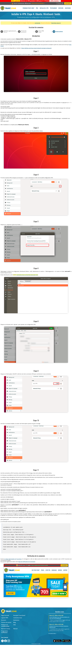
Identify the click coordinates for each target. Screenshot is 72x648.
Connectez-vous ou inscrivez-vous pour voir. (27, 274)
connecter (37, 23)
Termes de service (6, 625)
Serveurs (60, 8)
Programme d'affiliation (4, 634)
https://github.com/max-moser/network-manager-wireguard (36, 48)
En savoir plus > (52, 636)
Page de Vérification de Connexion (26, 564)
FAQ (14, 628)
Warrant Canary (5, 632)
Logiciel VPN (4, 621)
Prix (37, 8)
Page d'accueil (5, 618)
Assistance (68, 8)
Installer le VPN (44, 8)
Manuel (15, 632)
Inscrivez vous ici (56, 23)
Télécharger (53, 8)
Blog (14, 625)
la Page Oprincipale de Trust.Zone (13, 562)
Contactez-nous (17, 621)
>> (55, 1)
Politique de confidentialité (5, 628)
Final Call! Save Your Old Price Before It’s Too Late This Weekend (59, 621)
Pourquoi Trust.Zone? (28, 8)
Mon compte (67, 3)
